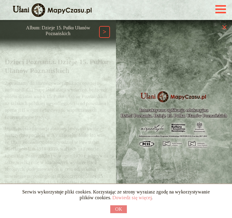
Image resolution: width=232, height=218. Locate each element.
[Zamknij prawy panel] (224, 27)
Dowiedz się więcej (132, 197)
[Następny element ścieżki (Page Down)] (104, 32)
